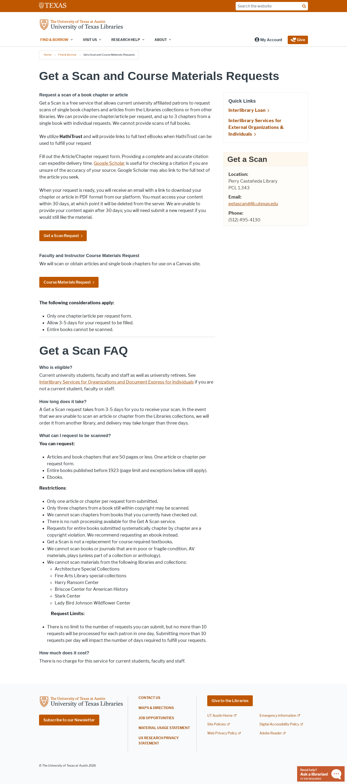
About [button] (160, 40)
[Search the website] (272, 6)
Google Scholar (109, 163)
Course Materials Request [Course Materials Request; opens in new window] (67, 282)
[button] (268, 40)
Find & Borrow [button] (54, 40)
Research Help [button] (125, 40)
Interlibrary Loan (247, 110)
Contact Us (149, 698)
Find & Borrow (67, 54)
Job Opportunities (156, 718)
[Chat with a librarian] (321, 773)
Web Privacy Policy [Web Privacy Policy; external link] (222, 733)
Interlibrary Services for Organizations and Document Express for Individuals (116, 382)
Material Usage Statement (164, 728)
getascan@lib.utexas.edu (253, 203)
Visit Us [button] (90, 40)
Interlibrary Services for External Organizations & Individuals (256, 127)
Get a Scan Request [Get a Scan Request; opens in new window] (61, 235)
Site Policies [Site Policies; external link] (216, 724)
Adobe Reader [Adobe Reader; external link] (271, 733)
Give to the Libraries (230, 700)
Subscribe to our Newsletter (69, 720)
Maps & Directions (156, 708)
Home (47, 54)
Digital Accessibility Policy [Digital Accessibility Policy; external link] (279, 724)
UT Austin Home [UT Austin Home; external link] (220, 716)
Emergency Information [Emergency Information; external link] (278, 716)
